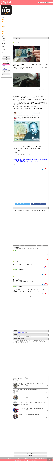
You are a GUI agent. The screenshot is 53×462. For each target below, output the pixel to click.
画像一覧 (42, 245)
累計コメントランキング (24, 342)
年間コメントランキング (16, 342)
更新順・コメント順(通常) (17, 248)
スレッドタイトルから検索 (17, 336)
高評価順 (29, 248)
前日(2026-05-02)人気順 (38, 340)
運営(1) (3, 52)
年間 (3, 33)
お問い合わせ (32, 458)
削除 (35, 248)
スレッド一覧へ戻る (30, 453)
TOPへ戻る (31, 455)
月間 (3, 31)
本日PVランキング (32, 340)
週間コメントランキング (36, 341)
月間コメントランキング (43, 341)
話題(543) (3, 46)
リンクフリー (22, 458)
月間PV (3, 19)
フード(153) (3, 49)
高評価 (3, 24)
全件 (26, 248)
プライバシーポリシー (16, 458)
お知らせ (28, 458)
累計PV (3, 23)
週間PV (4, 17)
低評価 (3, 26)
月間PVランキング (17, 341)
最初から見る (23, 248)
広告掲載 (36, 458)
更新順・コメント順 (26, 340)
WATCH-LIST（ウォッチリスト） (26, 460)
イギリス (16, 332)
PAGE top (49, 459)
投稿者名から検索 (28, 336)
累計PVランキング (29, 341)
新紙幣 (23, 332)
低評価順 (32, 248)
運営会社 (11, 458)
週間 (4, 29)
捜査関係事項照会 (43, 458)
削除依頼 (39, 458)
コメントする (19, 245)
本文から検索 (24, 336)
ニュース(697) (4, 44)
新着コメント (5, 38)
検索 (30, 245)
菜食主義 (19, 332)
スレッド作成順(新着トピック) (17, 340)
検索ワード (4, 41)
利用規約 (8, 458)
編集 (37, 248)
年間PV (3, 21)
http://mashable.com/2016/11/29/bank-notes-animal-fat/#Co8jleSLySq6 (25, 161)
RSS (25, 458)
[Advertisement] (26, 21)
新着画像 (3, 40)
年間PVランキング (23, 341)
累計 (3, 35)
